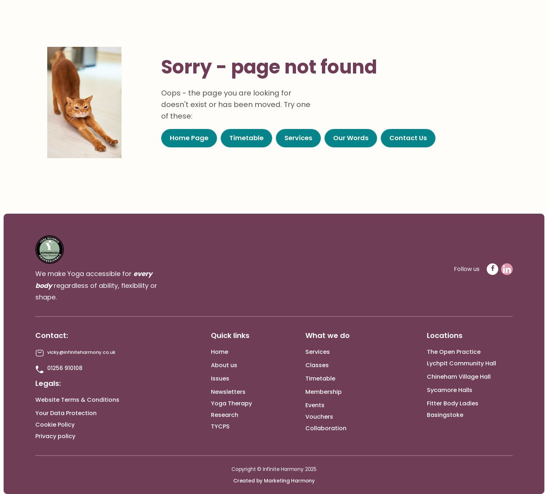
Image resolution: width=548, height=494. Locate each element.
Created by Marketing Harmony (274, 480)
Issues (220, 378)
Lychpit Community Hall (461, 363)
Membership (323, 392)
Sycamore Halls (449, 390)
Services (317, 352)
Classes (317, 365)
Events (314, 405)
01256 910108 (65, 368)
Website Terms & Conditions (77, 400)
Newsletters (228, 392)
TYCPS (220, 426)
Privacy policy (55, 436)
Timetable (320, 378)
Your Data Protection (66, 413)
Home (219, 352)
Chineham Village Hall (459, 377)
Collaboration (325, 428)
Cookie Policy (55, 424)
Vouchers (319, 417)
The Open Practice (454, 352)
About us (224, 365)
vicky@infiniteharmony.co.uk (81, 352)
